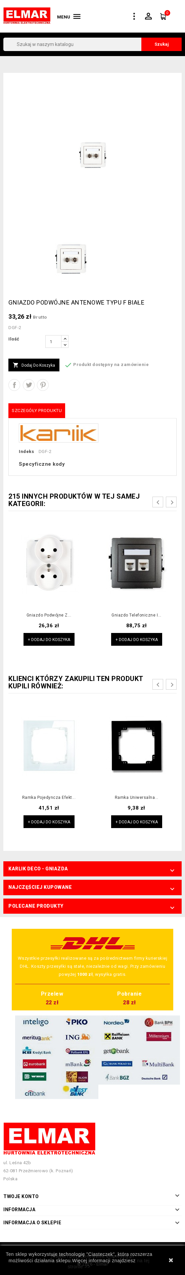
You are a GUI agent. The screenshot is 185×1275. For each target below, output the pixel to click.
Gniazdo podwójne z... (49, 615)
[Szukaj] (92, 44)
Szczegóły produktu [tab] (37, 410)
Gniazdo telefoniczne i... (136, 615)
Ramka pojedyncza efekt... (49, 797)
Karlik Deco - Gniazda (38, 868)
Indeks (26, 451)
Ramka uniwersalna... (136, 797)
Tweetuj (28, 385)
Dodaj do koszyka (34, 365)
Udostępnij (14, 385)
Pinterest (42, 385)
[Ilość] (53, 341)
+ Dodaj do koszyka (49, 639)
